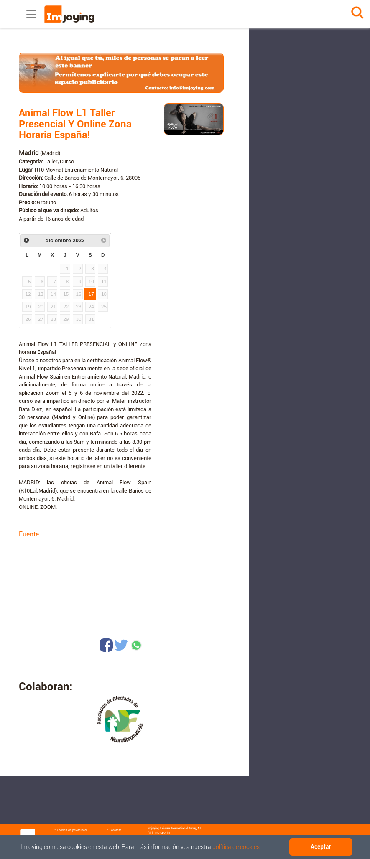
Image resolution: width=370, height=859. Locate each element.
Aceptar (321, 847)
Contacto (115, 830)
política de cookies (236, 847)
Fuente (29, 534)
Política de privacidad (72, 830)
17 (91, 294)
